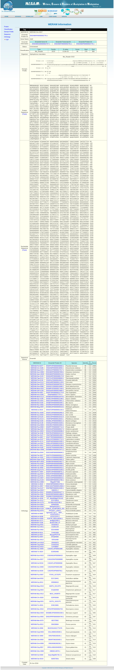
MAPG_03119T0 (55, 586)
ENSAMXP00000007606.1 (55, 372)
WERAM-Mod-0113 (37, 396)
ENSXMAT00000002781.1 (63, 44)
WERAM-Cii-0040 (37, 484)
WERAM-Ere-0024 (37, 492)
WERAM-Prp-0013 (37, 624)
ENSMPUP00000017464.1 (55, 388)
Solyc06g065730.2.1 (55, 655)
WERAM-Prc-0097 (37, 472)
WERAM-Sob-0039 (37, 506)
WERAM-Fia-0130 (37, 380)
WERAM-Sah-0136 (37, 390)
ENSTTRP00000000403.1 (55, 437)
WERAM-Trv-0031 (37, 605)
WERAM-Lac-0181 (37, 457)
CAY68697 (55, 547)
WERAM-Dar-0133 (37, 376)
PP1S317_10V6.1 (55, 511)
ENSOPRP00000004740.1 (55, 617)
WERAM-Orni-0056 (37, 643)
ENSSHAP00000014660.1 (55, 390)
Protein (6, 26)
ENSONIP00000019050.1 (55, 368)
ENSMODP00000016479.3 (55, 396)
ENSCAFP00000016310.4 (55, 417)
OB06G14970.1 (55, 651)
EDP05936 (55, 597)
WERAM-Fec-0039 (37, 413)
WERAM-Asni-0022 (37, 555)
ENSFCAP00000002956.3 (55, 413)
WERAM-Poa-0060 (37, 427)
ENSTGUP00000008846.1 (55, 378)
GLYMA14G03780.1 (55, 502)
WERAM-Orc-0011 (37, 445)
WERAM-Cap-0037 (37, 474)
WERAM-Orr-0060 (37, 636)
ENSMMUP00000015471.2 (55, 449)
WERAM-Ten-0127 (37, 435)
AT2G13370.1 (55, 516)
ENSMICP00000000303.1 (55, 496)
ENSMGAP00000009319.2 (55, 407)
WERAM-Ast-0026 (37, 571)
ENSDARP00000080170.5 (55, 376)
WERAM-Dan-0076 (37, 384)
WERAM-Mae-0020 (37, 613)
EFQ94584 (55, 537)
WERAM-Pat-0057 (37, 392)
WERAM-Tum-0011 (37, 527)
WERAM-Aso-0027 (37, 559)
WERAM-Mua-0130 (37, 508)
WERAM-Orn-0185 (37, 368)
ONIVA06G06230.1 (55, 643)
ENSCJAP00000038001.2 (55, 476)
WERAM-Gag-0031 (37, 601)
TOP (7, 39)
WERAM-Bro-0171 (37, 520)
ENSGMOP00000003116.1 (55, 374)
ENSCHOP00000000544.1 (55, 478)
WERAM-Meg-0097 (37, 407)
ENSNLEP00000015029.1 (55, 423)
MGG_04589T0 (55, 594)
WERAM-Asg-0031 (37, 525)
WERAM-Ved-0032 (37, 578)
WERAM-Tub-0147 (37, 488)
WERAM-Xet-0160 (37, 447)
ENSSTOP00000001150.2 (55, 410)
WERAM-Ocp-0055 (37, 617)
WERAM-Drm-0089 (37, 482)
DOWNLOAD (29, 16)
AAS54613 (55, 525)
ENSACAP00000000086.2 (55, 431)
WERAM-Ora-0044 (37, 452)
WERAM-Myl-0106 (37, 421)
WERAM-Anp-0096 (37, 386)
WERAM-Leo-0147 (37, 439)
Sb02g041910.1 (55, 506)
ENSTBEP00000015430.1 (55, 488)
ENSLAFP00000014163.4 (55, 443)
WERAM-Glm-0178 (37, 502)
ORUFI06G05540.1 (55, 636)
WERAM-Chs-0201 (37, 401)
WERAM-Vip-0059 (37, 468)
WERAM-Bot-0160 (37, 403)
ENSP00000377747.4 (55, 394)
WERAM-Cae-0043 (37, 490)
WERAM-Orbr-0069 (37, 651)
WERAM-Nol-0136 (37, 423)
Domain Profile (8, 31)
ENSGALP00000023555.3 (55, 459)
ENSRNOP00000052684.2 (55, 405)
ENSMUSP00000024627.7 (55, 461)
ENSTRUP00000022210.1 (55, 433)
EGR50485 (55, 552)
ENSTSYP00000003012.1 (55, 455)
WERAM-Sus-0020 (37, 415)
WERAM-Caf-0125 (37, 417)
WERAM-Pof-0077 (37, 366)
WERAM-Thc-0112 (37, 500)
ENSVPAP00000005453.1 (55, 468)
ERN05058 (55, 504)
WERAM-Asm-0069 (37, 372)
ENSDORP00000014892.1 (55, 494)
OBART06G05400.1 (55, 639)
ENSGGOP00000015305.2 (55, 470)
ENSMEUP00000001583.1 (55, 613)
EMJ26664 (55, 624)
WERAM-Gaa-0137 (37, 370)
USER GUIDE (53, 16)
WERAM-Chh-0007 (37, 478)
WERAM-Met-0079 (37, 620)
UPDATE (64, 16)
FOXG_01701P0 (55, 574)
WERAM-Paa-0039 (37, 463)
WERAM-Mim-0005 (37, 496)
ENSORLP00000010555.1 (55, 425)
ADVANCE (18, 16)
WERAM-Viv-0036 (37, 498)
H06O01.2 (55, 490)
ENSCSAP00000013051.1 (55, 401)
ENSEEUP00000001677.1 (55, 492)
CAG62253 (55, 544)
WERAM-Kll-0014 (37, 532)
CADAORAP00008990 (55, 559)
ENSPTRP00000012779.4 (55, 392)
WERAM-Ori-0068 (37, 628)
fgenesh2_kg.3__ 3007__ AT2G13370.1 (55, 513)
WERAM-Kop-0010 (37, 547)
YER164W (54, 540)
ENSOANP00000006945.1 (55, 452)
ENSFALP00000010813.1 (55, 380)
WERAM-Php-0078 (37, 511)
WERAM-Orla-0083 (37, 425)
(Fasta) (24, 114)
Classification (8, 29)
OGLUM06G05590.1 (55, 632)
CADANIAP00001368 (55, 567)
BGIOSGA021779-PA (55, 628)
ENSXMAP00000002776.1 (39, 35)
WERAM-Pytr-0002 (37, 530)
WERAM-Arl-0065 (37, 513)
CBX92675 (55, 542)
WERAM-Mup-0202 (37, 388)
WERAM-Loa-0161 (37, 443)
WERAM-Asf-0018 (37, 563)
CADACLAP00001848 (55, 549)
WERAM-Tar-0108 (37, 433)
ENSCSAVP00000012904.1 (55, 486)
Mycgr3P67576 (55, 535)
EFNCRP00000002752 (55, 609)
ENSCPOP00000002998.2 (55, 474)
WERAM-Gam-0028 (37, 374)
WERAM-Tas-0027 (37, 455)
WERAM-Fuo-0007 (37, 574)
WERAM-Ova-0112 (37, 382)
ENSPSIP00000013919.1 (55, 419)
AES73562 (55, 620)
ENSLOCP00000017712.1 (55, 439)
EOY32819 (55, 500)
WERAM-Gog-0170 (37, 470)
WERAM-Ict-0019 (37, 410)
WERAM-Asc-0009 (37, 549)
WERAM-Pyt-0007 (37, 537)
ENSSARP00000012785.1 (55, 480)
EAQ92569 (55, 590)
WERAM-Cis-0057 (37, 486)
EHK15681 (55, 605)
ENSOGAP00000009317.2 (55, 429)
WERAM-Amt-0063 (37, 504)
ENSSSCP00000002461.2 (55, 415)
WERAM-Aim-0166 (37, 466)
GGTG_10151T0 (55, 601)
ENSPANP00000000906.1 (55, 463)
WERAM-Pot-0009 (37, 518)
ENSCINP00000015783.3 (55, 484)
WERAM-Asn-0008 (37, 567)
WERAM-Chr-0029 (37, 597)
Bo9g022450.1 (55, 520)
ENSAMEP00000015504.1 (55, 466)
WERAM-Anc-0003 (37, 431)
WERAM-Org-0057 (37, 647)
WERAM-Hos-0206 (37, 394)
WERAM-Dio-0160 (37, 494)
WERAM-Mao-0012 (37, 594)
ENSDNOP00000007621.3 (55, 384)
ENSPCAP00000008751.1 (55, 472)
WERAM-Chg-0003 (37, 590)
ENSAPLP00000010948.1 (55, 386)
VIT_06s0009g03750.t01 (55, 498)
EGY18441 (55, 578)
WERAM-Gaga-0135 (37, 459)
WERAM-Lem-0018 (37, 542)
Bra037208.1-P (55, 523)
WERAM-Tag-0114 (37, 378)
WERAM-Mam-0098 (37, 449)
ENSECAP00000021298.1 (55, 399)
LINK (41, 16)
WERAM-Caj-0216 (37, 476)
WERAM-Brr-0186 (37, 523)
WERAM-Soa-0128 (37, 480)
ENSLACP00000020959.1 (55, 457)
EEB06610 (55, 582)
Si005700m (55, 659)
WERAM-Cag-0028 (37, 544)
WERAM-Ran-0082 (37, 405)
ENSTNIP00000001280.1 (55, 435)
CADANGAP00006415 (55, 555)
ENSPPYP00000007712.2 (55, 427)
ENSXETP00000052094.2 (55, 447)
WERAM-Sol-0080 (37, 655)
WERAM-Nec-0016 (37, 609)
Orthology (7, 37)
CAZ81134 (55, 527)
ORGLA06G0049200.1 (55, 647)
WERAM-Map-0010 (37, 586)
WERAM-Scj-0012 (37, 582)
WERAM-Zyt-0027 (37, 535)
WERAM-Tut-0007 (37, 437)
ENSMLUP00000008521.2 (55, 421)
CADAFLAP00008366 (55, 563)
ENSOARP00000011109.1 (55, 382)
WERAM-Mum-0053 (37, 461)
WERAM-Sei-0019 (37, 659)
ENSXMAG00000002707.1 (41, 44)
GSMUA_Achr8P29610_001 (55, 508)
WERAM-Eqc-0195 (37, 399)
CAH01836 (55, 532)
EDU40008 (55, 530)
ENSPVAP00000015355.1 (55, 441)
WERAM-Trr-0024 (37, 552)
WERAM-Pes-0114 (37, 419)
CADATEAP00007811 (55, 571)
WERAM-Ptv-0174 (37, 441)
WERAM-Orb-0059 (37, 639)
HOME (6, 16)
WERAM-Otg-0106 (37, 429)
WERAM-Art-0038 (37, 516)
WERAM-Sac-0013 (37, 540)
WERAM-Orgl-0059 (37, 632)
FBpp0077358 (55, 482)
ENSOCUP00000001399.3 (55, 445)
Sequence (7, 34)
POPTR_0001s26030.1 (55, 518)
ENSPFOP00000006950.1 (55, 366)
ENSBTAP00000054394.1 (55, 403)
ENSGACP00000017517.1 (55, 370)
